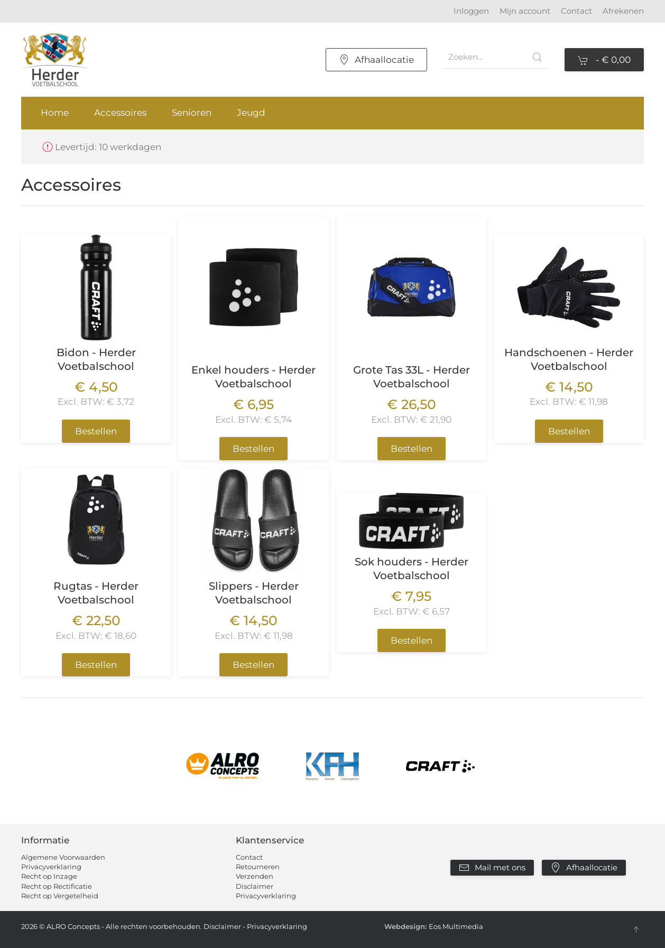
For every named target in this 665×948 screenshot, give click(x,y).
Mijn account (525, 11)
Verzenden (254, 876)
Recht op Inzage (49, 876)
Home (55, 112)
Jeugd (251, 112)
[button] (636, 929)
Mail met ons (492, 867)
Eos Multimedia (456, 926)
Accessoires (120, 112)
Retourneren (258, 866)
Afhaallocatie (376, 59)
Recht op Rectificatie (56, 886)
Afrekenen (623, 11)
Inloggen (471, 11)
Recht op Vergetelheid (59, 895)
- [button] (604, 60)
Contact (576, 11)
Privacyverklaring (51, 866)
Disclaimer (254, 886)
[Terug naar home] (55, 59)
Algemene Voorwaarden (63, 857)
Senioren (191, 112)
